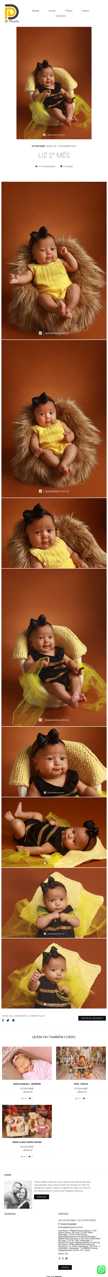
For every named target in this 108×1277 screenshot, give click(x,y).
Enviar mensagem (69, 1222)
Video (69, 11)
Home (36, 11)
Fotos (52, 11)
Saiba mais (41, 1195)
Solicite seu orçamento (92, 1018)
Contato (61, 16)
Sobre (85, 11)
